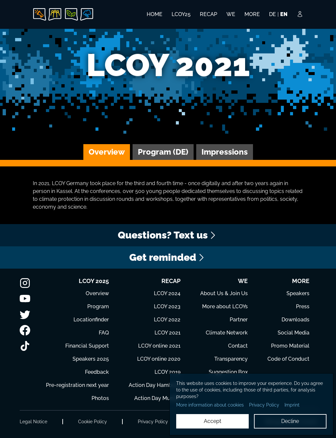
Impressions (224, 152)
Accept (212, 421)
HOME (154, 14)
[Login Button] (300, 19)
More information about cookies (210, 405)
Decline (290, 421)
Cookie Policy (92, 421)
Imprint (292, 405)
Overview (107, 152)
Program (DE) (163, 152)
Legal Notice (33, 421)
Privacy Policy (153, 421)
